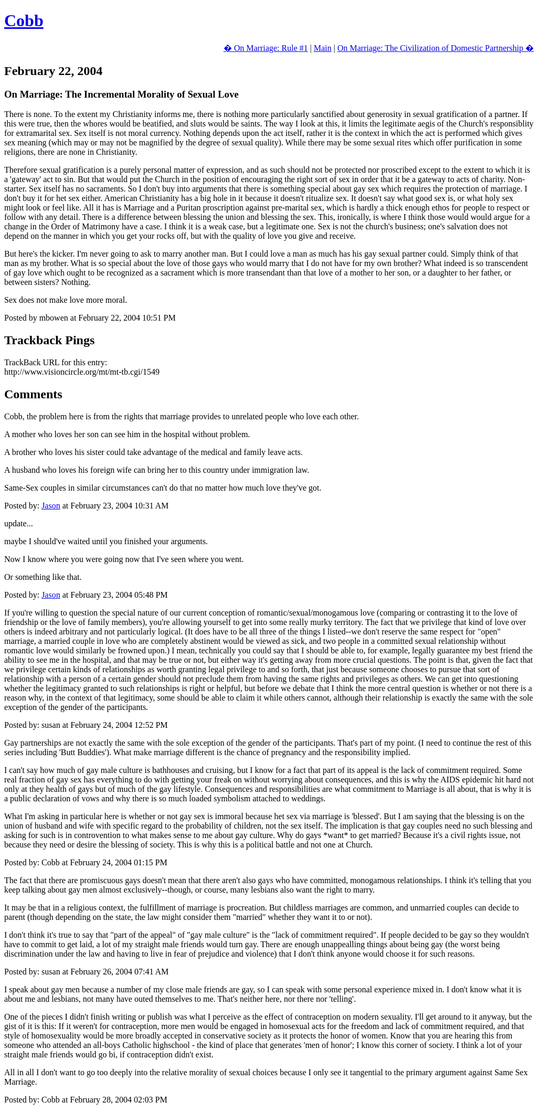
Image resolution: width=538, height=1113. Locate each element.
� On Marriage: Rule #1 (266, 48)
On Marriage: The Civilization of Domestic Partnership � (435, 48)
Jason (50, 505)
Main (323, 48)
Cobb (24, 20)
